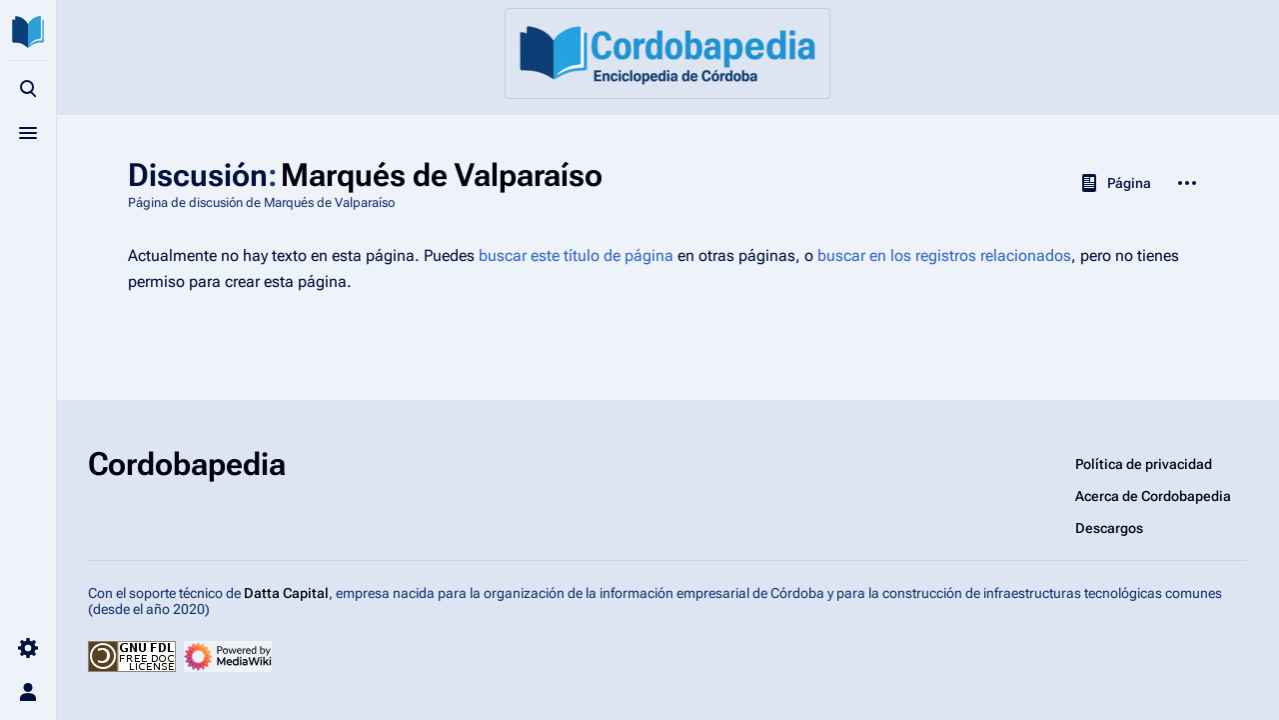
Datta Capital (286, 593)
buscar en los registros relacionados (944, 255)
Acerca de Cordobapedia (1153, 496)
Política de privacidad (1143, 464)
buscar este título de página (576, 255)
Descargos (1109, 528)
